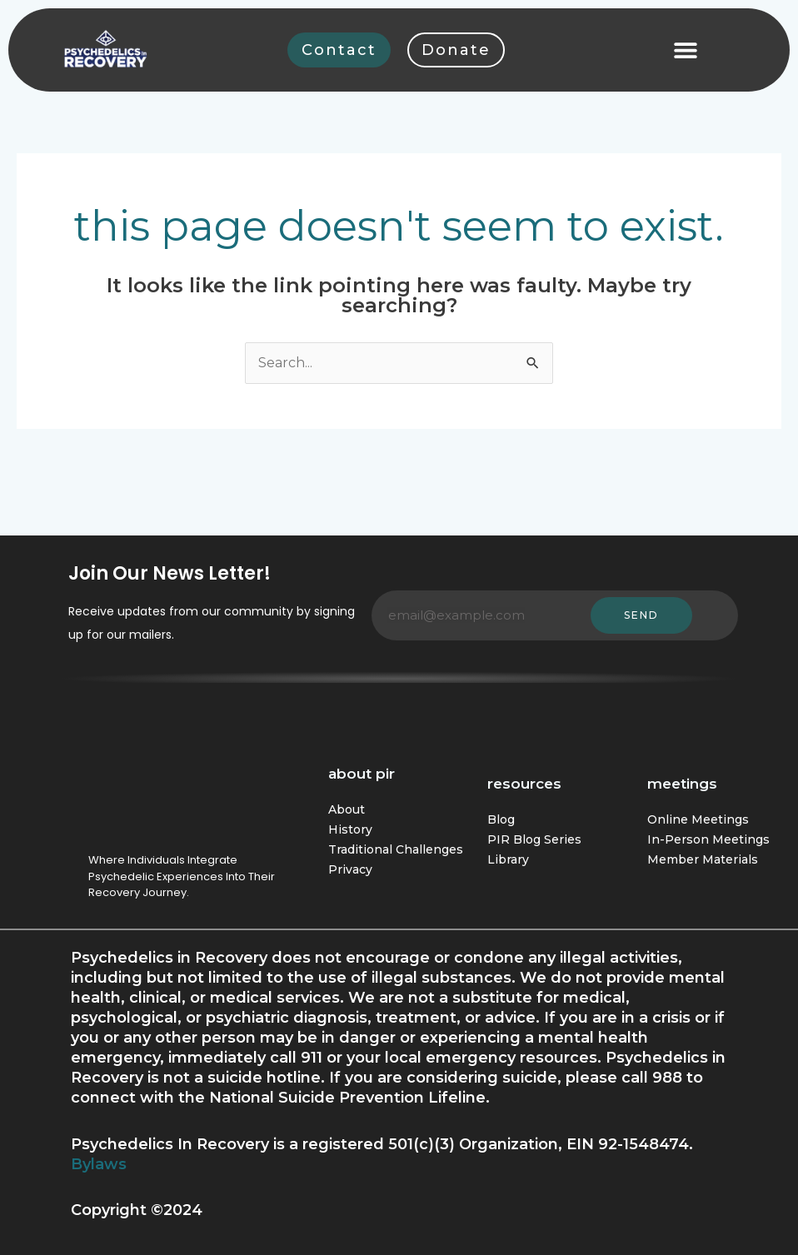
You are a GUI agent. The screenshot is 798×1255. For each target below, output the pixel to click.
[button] (686, 49)
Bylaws (99, 1164)
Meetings (682, 783)
